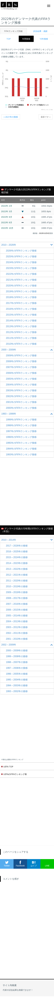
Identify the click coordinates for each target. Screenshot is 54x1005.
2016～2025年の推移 (17, 551)
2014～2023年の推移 (17, 563)
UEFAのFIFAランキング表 (14, 774)
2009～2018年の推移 (17, 592)
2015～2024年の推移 (17, 557)
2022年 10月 (7, 228)
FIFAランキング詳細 (13, 31)
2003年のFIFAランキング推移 (21, 390)
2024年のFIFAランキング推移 (21, 262)
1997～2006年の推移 (17, 668)
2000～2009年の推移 (17, 650)
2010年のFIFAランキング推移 (21, 344)
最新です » (45, 116)
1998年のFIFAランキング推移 (21, 425)
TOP (8, 38)
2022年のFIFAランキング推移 (21, 274)
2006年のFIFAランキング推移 (21, 373)
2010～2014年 (27, 539)
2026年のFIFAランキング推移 (21, 250)
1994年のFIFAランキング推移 (21, 448)
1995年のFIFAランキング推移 (21, 443)
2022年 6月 (6, 217)
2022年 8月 (6, 222)
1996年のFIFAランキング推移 (21, 437)
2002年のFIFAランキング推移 (21, 396)
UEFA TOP (7, 766)
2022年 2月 (6, 206)
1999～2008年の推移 (17, 656)
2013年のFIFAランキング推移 (21, 326)
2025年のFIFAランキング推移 (21, 256)
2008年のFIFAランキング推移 (21, 361)
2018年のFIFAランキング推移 (21, 297)
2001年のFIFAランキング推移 (21, 402)
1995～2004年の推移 (17, 679)
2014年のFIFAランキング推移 (21, 320)
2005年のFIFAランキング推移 (21, 379)
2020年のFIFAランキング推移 (21, 285)
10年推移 (44, 38)
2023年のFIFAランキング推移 (21, 268)
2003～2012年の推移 (17, 627)
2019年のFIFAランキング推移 (21, 291)
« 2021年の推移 (11, 116)
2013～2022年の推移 (17, 569)
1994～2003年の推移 (17, 685)
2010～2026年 (27, 244)
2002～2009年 (27, 644)
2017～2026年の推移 (17, 545)
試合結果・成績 (40, 31)
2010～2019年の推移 (17, 586)
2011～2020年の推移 (17, 580)
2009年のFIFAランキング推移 (21, 355)
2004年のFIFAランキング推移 (21, 384)
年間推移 (26, 38)
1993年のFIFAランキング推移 (21, 454)
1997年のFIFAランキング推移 (21, 431)
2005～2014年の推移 (17, 615)
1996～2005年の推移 (17, 674)
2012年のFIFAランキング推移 (21, 332)
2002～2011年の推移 (17, 633)
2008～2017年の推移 (17, 598)
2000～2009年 (27, 349)
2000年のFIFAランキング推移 (21, 408)
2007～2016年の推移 (17, 604)
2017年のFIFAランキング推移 (21, 303)
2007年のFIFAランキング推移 (21, 367)
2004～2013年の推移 (17, 621)
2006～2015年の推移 (17, 610)
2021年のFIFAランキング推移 (21, 280)
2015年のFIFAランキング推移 (21, 314)
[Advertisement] (27, 154)
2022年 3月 (6, 211)
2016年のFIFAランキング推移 (21, 309)
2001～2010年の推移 (17, 639)
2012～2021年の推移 (17, 575)
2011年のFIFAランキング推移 (21, 338)
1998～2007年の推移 (17, 662)
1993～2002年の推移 (17, 691)
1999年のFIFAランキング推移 (21, 419)
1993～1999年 (27, 413)
